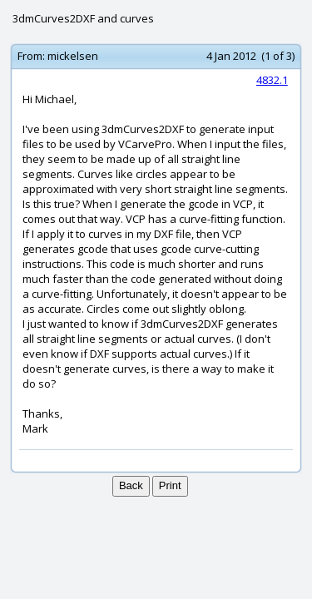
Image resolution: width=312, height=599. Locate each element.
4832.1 (272, 79)
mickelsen (72, 55)
